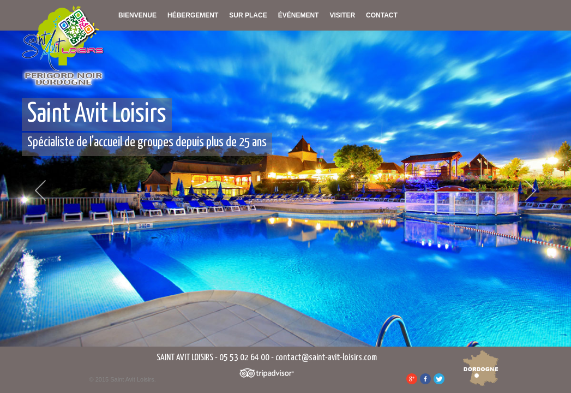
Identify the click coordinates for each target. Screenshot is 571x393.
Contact (382, 15)
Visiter (342, 15)
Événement (298, 15)
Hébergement (192, 15)
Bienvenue (137, 15)
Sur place (248, 15)
